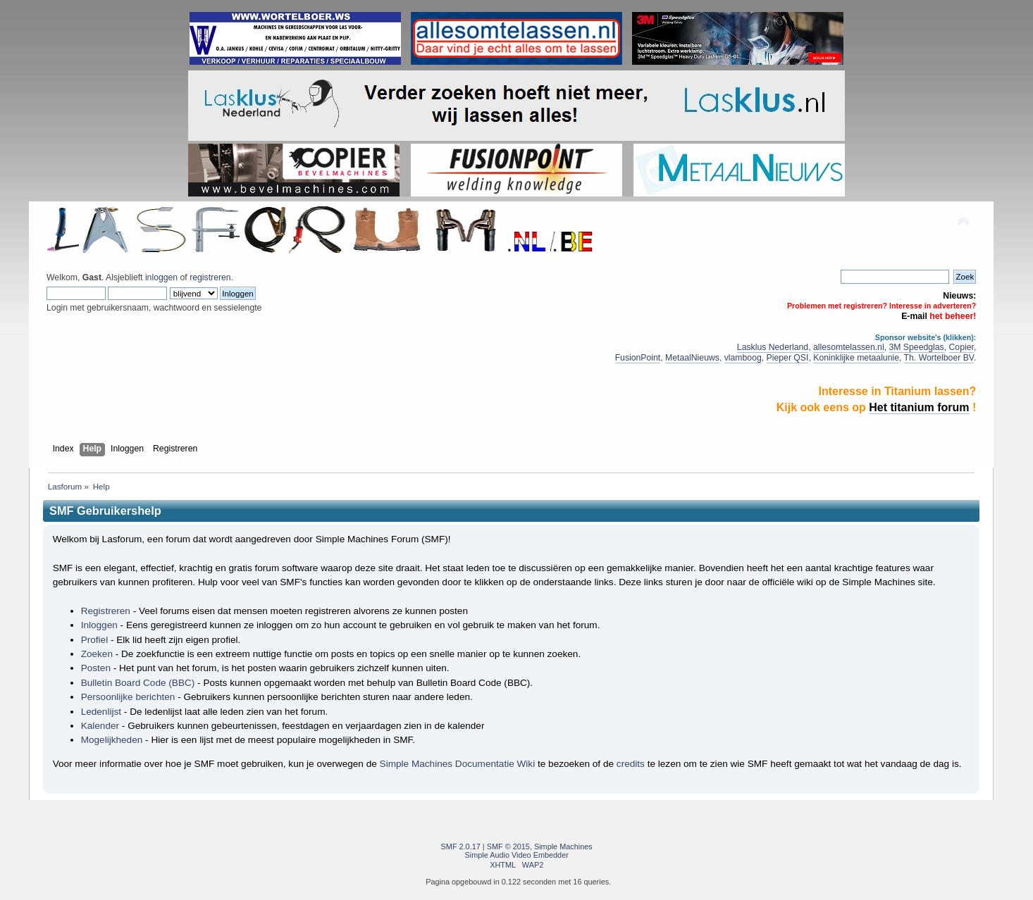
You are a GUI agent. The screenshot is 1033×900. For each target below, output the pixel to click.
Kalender (100, 725)
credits (631, 763)
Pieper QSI (788, 358)
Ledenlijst (101, 711)
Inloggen (99, 625)
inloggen (161, 277)
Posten (96, 668)
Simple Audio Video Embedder (517, 855)
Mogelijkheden (112, 740)
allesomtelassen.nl (848, 347)
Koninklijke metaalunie (856, 358)
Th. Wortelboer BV (939, 358)
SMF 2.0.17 (461, 846)
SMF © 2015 (508, 846)
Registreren (105, 611)
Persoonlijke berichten (128, 697)
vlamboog (743, 358)
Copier (961, 347)
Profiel (95, 640)
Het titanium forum (919, 407)
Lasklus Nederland (772, 347)
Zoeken (97, 654)
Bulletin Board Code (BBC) (138, 682)
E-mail (914, 316)
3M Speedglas (916, 347)
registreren (210, 277)
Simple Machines (563, 846)
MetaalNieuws (692, 358)
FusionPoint (638, 358)
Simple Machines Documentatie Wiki (458, 763)
